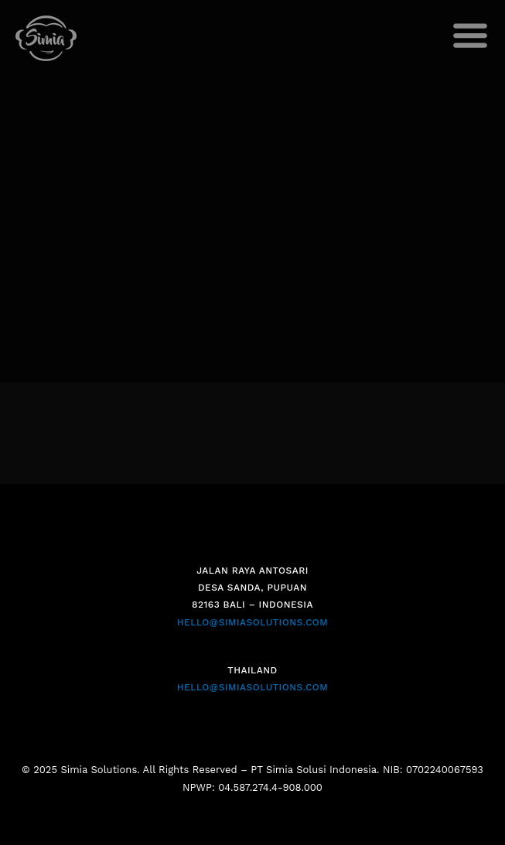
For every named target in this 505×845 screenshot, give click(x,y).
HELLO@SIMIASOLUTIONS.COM (252, 622)
